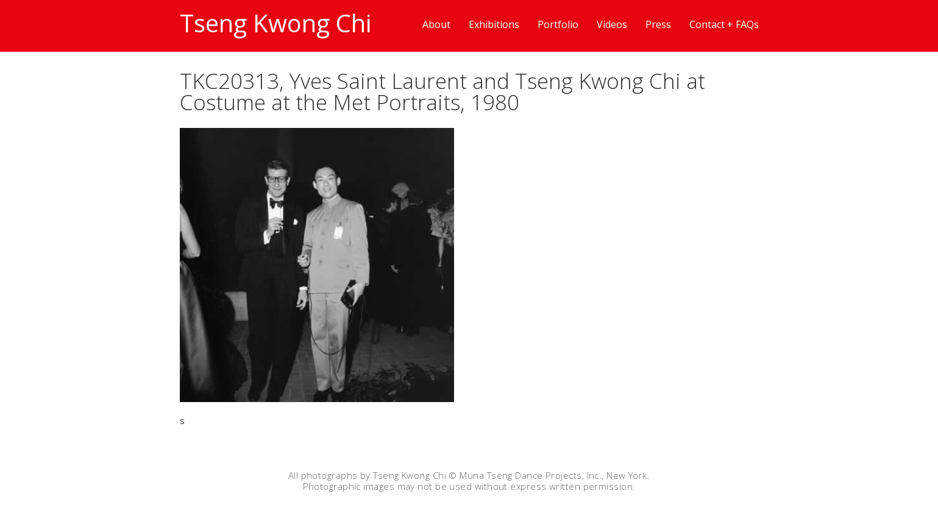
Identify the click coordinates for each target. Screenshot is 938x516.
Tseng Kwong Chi (275, 23)
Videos (612, 24)
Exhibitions (494, 24)
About (436, 24)
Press (658, 24)
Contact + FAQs (724, 24)
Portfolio (558, 24)
